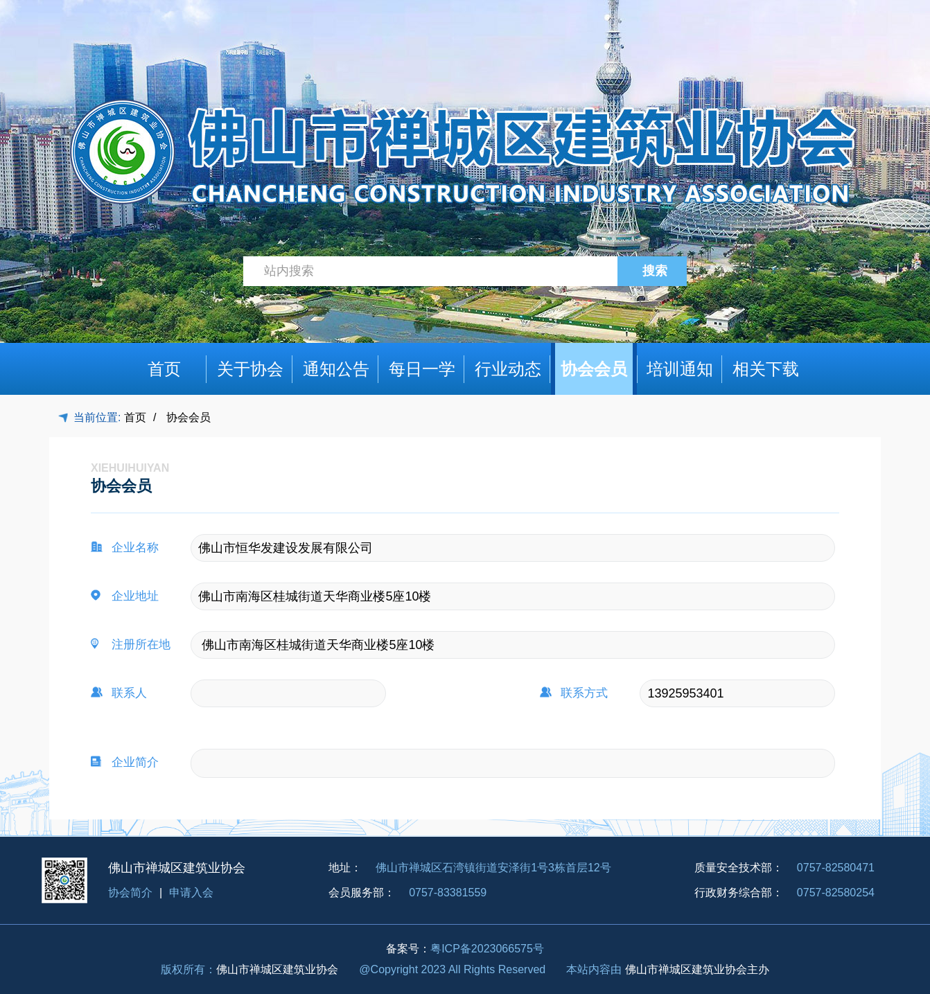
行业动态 (508, 369)
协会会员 (594, 369)
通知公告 (336, 369)
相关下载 (765, 369)
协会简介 (130, 892)
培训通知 (680, 369)
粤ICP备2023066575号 (487, 949)
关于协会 (250, 369)
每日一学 (422, 369)
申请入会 (191, 892)
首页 (164, 369)
